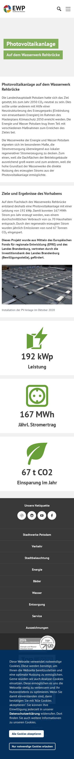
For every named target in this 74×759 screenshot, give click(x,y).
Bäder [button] (37, 581)
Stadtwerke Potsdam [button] (37, 535)
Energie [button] (37, 569)
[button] (68, 9)
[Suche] (58, 9)
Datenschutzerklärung (24, 713)
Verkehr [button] (37, 546)
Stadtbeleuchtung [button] (37, 558)
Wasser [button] (37, 593)
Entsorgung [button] (37, 604)
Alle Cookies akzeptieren (26, 734)
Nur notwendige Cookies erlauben (32, 746)
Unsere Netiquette (37, 505)
